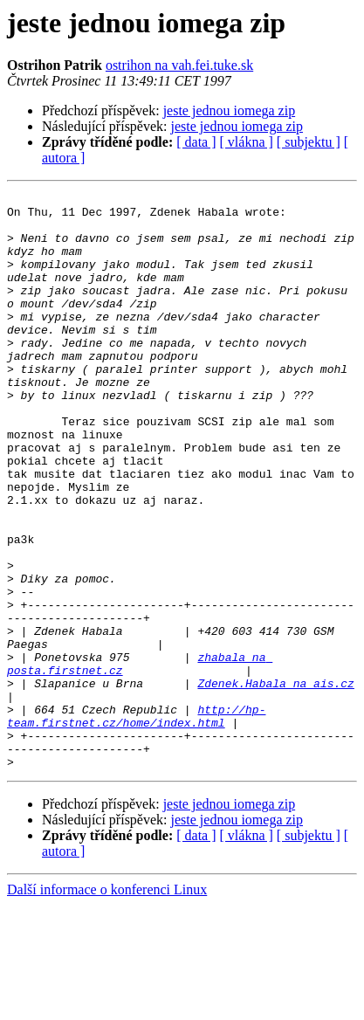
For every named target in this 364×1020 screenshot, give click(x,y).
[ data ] (196, 141)
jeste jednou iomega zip (229, 110)
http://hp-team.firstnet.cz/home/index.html (136, 821)
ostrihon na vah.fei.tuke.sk (179, 65)
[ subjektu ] (308, 141)
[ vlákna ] (246, 141)
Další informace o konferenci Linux (107, 1004)
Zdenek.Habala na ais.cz (275, 782)
